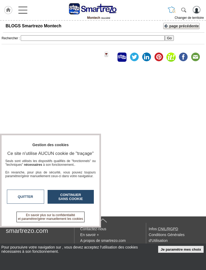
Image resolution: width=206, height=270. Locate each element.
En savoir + (89, 235)
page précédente (181, 25)
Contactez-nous (93, 229)
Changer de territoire (189, 18)
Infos (163, 229)
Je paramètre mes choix (181, 249)
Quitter (25, 197)
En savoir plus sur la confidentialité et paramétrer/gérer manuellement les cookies (50, 217)
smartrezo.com (27, 230)
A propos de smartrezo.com (103, 240)
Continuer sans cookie (70, 197)
